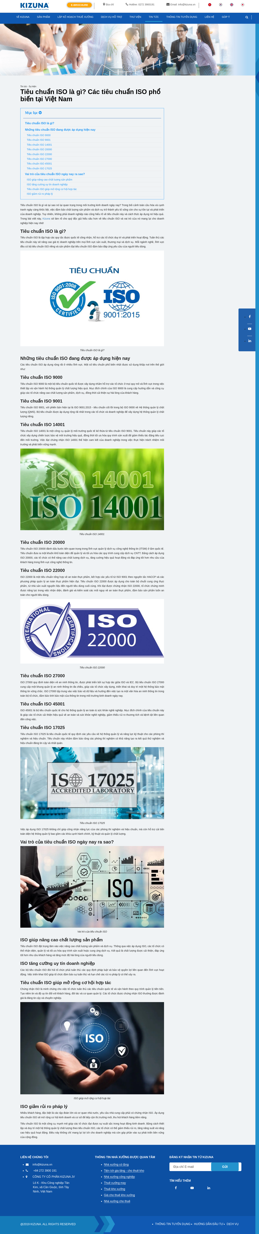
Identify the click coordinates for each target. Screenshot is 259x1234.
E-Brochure (79, 5)
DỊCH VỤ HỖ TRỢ (111, 16)
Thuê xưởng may (115, 1182)
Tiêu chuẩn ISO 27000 (39, 158)
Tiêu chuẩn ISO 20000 (39, 149)
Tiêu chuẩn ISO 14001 (39, 144)
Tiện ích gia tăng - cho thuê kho (124, 1170)
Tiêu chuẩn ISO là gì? (39, 123)
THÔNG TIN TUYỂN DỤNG (172, 1224)
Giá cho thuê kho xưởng (119, 1195)
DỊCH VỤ (233, 1224)
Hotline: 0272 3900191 (140, 4)
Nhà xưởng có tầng (116, 1164)
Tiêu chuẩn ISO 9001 (39, 139)
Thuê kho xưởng (114, 1188)
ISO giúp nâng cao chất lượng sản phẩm (49, 179)
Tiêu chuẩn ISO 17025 (39, 168)
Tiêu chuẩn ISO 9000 (39, 135)
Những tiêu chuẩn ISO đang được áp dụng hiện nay (60, 129)
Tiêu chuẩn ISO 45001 (39, 163)
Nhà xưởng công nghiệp (119, 1176)
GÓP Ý (226, 16)
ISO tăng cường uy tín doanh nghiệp (47, 184)
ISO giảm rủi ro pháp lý (40, 193)
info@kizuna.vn (42, 1164)
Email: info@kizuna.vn (181, 4)
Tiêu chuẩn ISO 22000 (39, 154)
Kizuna (46, 218)
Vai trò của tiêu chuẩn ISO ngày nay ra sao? (55, 174)
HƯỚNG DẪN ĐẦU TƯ (208, 1224)
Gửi (225, 1167)
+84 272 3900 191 (44, 1170)
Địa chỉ (108, 4)
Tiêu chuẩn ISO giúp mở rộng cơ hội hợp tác (52, 189)
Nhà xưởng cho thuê (117, 1201)
